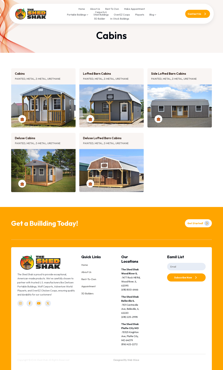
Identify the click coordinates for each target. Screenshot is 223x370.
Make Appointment (134, 9)
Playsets (139, 14)
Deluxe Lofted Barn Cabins (102, 140)
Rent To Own (112, 9)
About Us (95, 9)
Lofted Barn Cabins (97, 73)
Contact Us (198, 13)
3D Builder (99, 18)
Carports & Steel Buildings (101, 13)
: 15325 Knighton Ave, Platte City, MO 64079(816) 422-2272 (130, 334)
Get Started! (198, 223)
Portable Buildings (77, 14)
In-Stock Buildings (119, 18)
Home (81, 9)
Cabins (20, 73)
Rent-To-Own (88, 279)
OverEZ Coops (122, 14)
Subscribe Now (186, 277)
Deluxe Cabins (25, 140)
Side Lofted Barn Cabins (168, 73)
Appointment (88, 286)
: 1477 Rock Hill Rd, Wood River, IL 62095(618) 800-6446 (130, 279)
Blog (152, 14)
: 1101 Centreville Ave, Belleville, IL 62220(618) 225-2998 (130, 306)
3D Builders (87, 293)
